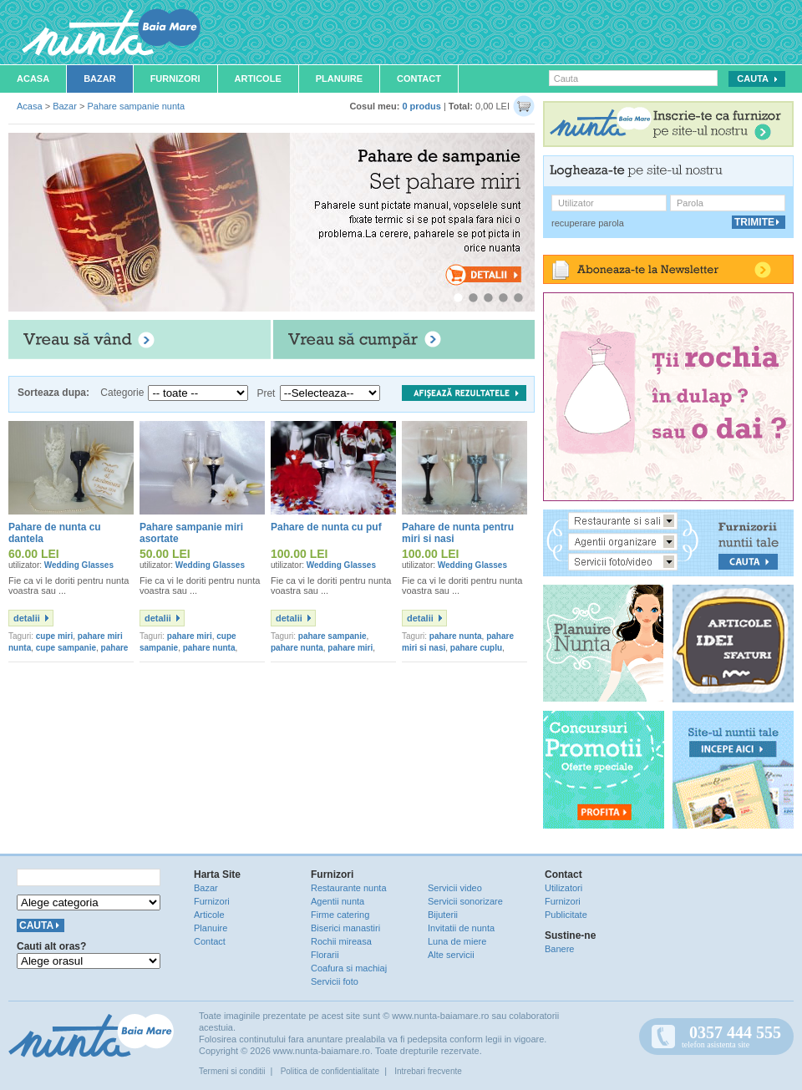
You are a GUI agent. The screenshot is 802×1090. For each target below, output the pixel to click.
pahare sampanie (332, 636)
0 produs (421, 106)
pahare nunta (209, 647)
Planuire (339, 79)
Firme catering (340, 915)
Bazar (100, 79)
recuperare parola (587, 223)
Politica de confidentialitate (330, 1071)
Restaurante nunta (349, 888)
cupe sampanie (66, 647)
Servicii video (455, 888)
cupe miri (54, 636)
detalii (26, 618)
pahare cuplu (476, 647)
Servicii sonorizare (465, 901)
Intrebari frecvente (428, 1071)
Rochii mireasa (341, 941)
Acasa (33, 79)
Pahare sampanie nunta (136, 106)
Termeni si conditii (232, 1071)
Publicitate (566, 915)
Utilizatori (563, 888)
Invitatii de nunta (461, 928)
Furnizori (175, 79)
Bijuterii (443, 915)
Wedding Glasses (79, 565)
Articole (258, 79)
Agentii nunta (337, 901)
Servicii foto (334, 981)
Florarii (325, 955)
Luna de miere (457, 941)
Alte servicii (451, 955)
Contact (419, 79)
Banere (559, 949)
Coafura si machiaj (349, 968)
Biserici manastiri (345, 928)
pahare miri (189, 636)
